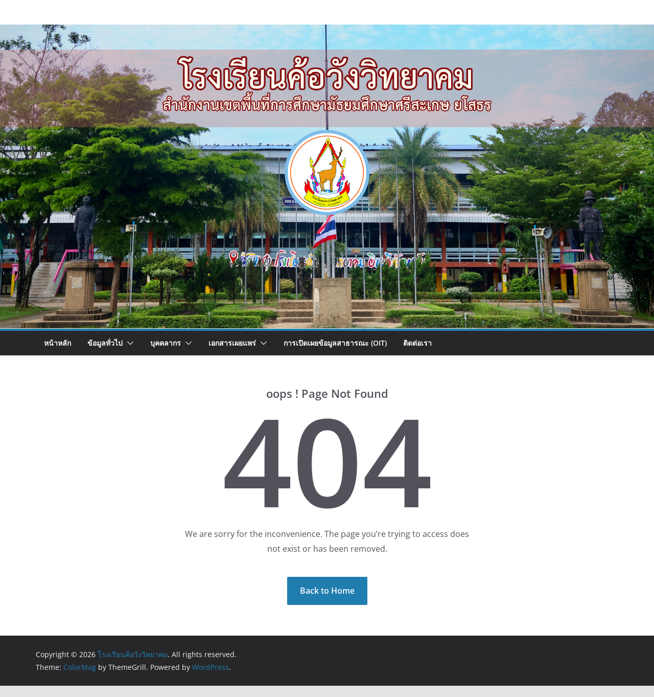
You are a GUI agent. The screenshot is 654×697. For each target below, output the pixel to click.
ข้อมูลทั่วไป (105, 343)
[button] (128, 343)
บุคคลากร (165, 343)
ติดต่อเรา (417, 343)
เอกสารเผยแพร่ (232, 343)
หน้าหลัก (57, 343)
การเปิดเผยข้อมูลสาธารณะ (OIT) (335, 343)
